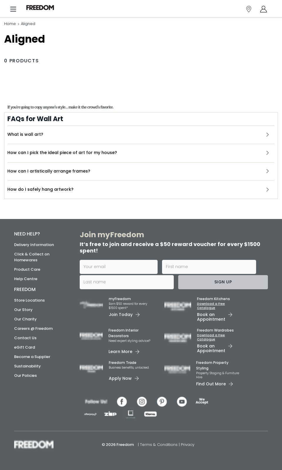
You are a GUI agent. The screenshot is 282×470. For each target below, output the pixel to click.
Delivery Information (34, 244)
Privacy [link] (187, 444)
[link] (42, 8)
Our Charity (25, 319)
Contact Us (25, 338)
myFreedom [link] (120, 298)
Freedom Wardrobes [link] (215, 330)
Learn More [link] (120, 351)
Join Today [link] (121, 314)
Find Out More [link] (211, 384)
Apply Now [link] (120, 378)
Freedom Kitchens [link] (213, 298)
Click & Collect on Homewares (31, 257)
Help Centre (25, 279)
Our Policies (25, 375)
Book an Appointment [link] (211, 317)
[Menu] (13, 10)
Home (10, 24)
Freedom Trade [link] (122, 362)
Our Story (23, 309)
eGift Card (24, 347)
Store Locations (29, 300)
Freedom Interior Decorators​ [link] (124, 333)
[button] (141, 135)
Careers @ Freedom (33, 328)
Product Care (27, 269)
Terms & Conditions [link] (159, 444)
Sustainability (27, 366)
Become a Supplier (32, 356)
